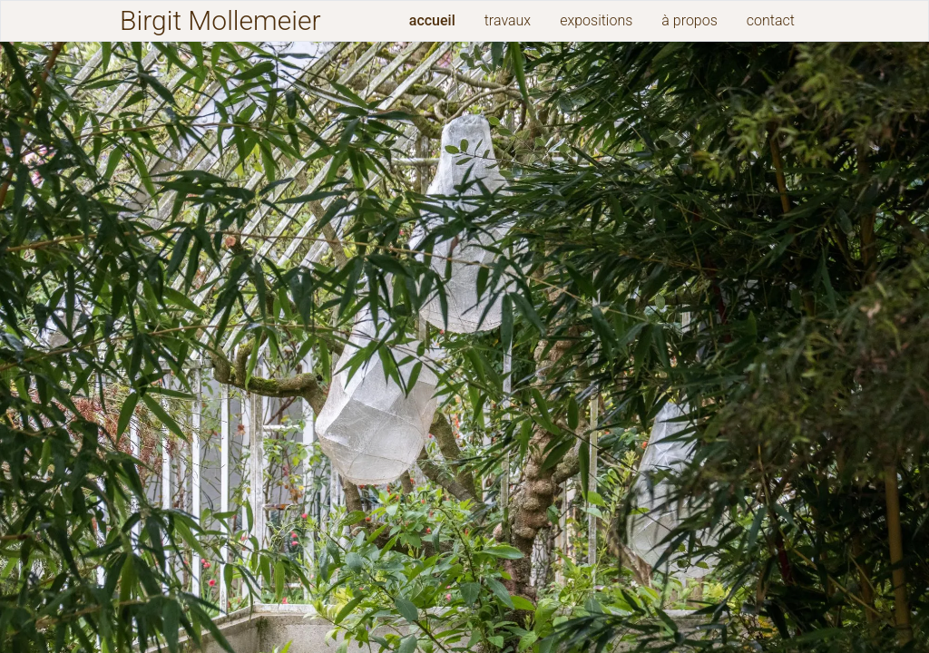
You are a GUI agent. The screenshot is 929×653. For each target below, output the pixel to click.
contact (771, 20)
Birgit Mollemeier (220, 20)
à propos (689, 20)
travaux (507, 20)
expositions (596, 20)
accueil (432, 20)
